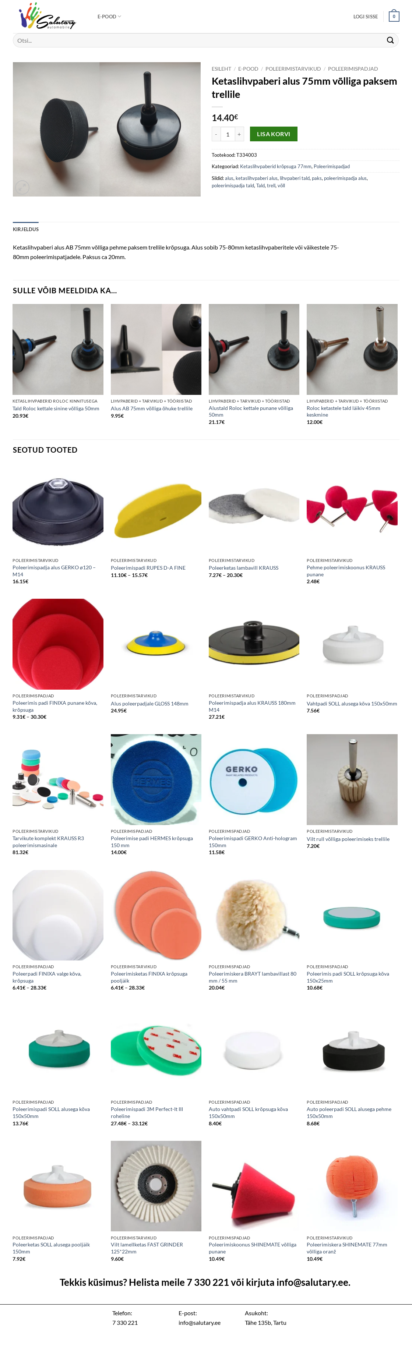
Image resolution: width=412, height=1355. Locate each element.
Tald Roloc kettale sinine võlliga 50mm (56, 408)
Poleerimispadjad (353, 69)
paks (317, 178)
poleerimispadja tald (233, 185)
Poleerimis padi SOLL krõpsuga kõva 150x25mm (348, 977)
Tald (260, 185)
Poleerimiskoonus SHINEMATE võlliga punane (252, 1248)
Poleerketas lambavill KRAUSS (243, 568)
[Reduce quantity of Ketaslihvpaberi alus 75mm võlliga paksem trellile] (216, 134)
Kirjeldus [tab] (26, 229)
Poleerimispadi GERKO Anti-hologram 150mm (253, 841)
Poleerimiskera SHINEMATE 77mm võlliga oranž (347, 1248)
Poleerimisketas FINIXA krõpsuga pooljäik (149, 977)
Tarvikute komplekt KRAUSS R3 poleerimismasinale (48, 841)
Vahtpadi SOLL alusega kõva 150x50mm (352, 703)
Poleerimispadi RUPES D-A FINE (148, 568)
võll (281, 185)
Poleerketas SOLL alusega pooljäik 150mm (51, 1248)
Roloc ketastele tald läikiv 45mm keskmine (343, 411)
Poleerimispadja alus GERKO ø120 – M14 (54, 570)
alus (229, 178)
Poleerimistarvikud (293, 69)
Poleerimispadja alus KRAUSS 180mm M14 (252, 706)
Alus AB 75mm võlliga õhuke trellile (152, 408)
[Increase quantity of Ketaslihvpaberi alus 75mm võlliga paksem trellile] (239, 134)
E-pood (110, 16)
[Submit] (390, 40)
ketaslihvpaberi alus (257, 178)
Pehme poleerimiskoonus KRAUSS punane (346, 570)
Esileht (221, 69)
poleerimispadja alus (345, 178)
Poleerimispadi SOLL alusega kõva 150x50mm (51, 1112)
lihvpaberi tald (295, 178)
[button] (365, 16)
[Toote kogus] (228, 134)
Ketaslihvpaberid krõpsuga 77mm (275, 166)
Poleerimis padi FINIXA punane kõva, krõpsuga (55, 706)
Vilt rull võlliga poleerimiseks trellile (348, 839)
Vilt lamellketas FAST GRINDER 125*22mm (147, 1248)
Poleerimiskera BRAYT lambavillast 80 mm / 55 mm (252, 977)
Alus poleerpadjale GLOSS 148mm (150, 703)
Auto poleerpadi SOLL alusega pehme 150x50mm (349, 1112)
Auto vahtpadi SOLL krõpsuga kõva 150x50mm (248, 1112)
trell (271, 185)
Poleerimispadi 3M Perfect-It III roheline (147, 1112)
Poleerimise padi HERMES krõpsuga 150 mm (152, 841)
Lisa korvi (273, 134)
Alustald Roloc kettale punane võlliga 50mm (251, 411)
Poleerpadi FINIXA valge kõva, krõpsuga (47, 977)
